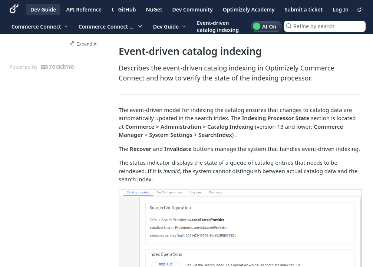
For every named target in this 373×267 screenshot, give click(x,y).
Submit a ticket (303, 9)
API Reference (84, 9)
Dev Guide (43, 9)
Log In (341, 9)
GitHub (127, 9)
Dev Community (192, 9)
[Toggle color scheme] (360, 9)
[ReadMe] (57, 67)
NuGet (154, 9)
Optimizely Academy (249, 9)
